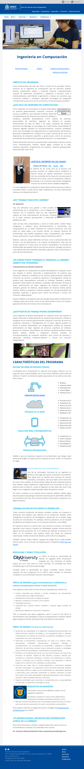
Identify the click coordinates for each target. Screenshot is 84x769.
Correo (65, 2)
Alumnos (65, 757)
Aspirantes (35, 11)
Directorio (76, 2)
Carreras (65, 754)
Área (64, 752)
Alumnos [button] (33, 17)
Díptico (39, 68)
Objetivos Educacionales (59, 68)
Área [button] (13, 17)
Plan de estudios (21, 68)
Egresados (55, 11)
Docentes (63, 11)
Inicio (6, 17)
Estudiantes (45, 11)
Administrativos (74, 11)
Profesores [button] (44, 17)
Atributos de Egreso (60, 72)
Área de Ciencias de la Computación (33, 7)
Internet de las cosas (35, 395)
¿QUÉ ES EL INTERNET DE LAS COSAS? (48, 161)
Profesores (66, 759)
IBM (49, 166)
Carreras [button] (22, 17)
